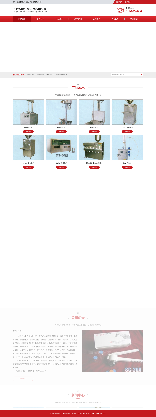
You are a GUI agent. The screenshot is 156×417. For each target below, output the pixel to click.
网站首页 (119, 2)
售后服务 (115, 19)
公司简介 (40, 19)
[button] (76, 70)
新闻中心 (96, 19)
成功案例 (78, 19)
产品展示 (59, 19)
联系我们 (128, 2)
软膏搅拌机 (30, 74)
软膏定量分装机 (61, 74)
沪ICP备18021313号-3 (99, 413)
